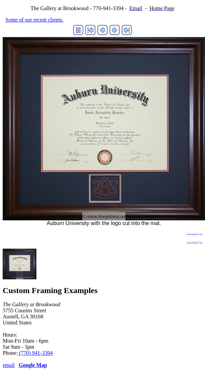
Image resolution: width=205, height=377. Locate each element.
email (9, 365)
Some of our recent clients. (34, 20)
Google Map (33, 365)
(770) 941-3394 (35, 353)
